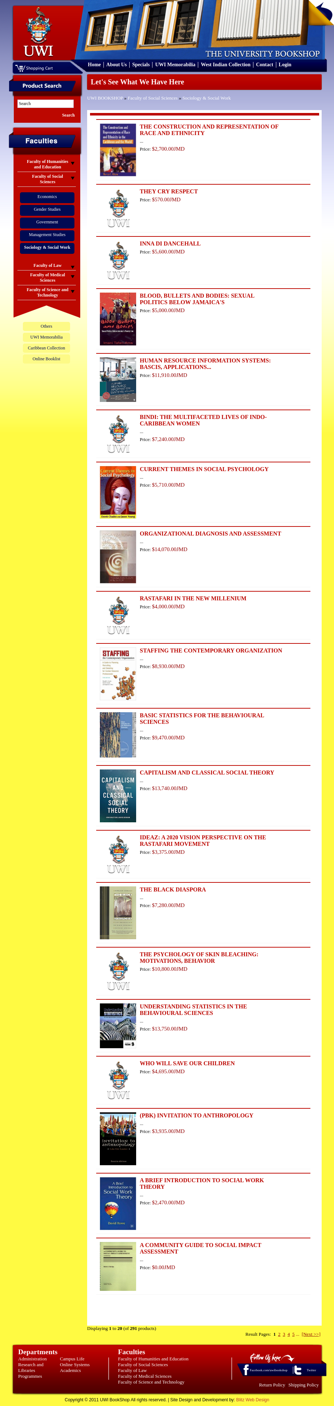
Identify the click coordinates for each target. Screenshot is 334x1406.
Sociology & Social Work (206, 98)
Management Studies (47, 234)
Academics (70, 1370)
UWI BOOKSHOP (105, 98)
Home (94, 64)
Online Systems (75, 1364)
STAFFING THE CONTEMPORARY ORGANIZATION (211, 650)
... (298, 1334)
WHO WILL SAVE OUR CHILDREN (187, 1063)
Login (285, 64)
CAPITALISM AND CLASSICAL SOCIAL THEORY (207, 772)
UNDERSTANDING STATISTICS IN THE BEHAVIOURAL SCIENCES (193, 1009)
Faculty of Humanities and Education (153, 1358)
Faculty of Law (132, 1370)
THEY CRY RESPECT (169, 191)
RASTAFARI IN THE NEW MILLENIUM (193, 598)
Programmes (30, 1376)
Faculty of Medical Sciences (145, 1376)
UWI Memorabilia (175, 64)
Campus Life (72, 1358)
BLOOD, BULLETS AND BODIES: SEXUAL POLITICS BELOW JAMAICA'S (197, 299)
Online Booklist (46, 358)
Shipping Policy (304, 1385)
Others (46, 326)
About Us (116, 64)
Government (47, 221)
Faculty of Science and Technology (151, 1382)
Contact (264, 64)
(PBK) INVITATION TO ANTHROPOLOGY (196, 1115)
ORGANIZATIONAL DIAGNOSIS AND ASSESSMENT (210, 533)
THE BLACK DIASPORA (173, 889)
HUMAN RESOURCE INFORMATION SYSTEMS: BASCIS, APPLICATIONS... (205, 363)
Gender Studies (47, 209)
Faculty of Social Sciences (153, 98)
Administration (32, 1358)
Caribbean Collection (46, 348)
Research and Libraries (31, 1367)
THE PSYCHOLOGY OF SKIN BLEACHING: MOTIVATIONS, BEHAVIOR (199, 957)
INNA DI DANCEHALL (170, 243)
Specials (141, 64)
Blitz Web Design (252, 1399)
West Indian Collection (225, 64)
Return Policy (272, 1385)
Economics (47, 196)
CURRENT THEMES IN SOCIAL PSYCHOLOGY (204, 469)
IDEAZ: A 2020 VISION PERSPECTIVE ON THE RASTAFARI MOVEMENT (203, 840)
